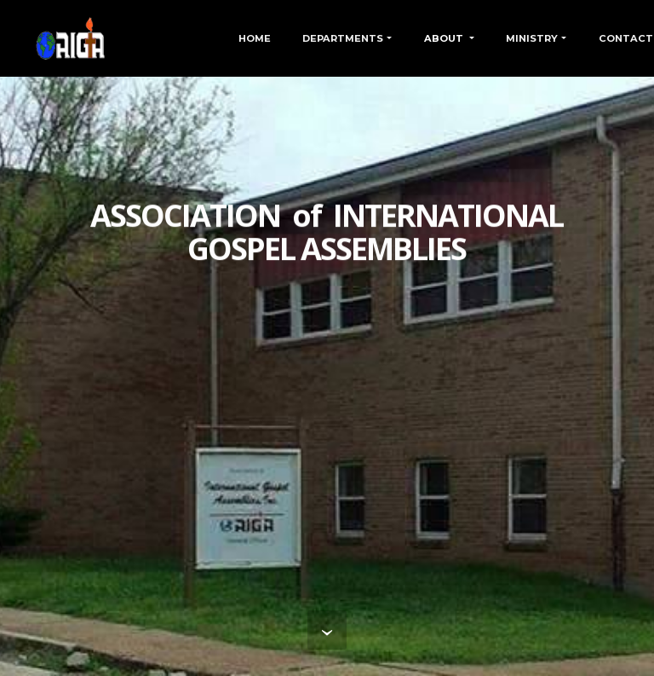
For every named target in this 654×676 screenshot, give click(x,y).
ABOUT (445, 38)
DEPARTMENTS (342, 38)
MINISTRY (532, 38)
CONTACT (626, 38)
